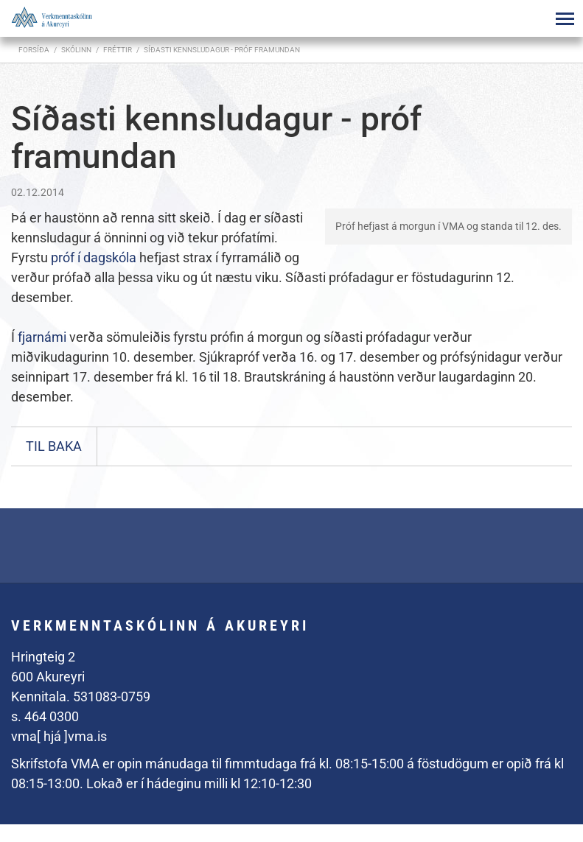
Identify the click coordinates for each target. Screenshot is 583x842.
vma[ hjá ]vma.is (59, 736)
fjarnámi (42, 337)
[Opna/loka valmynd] (564, 18)
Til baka (54, 446)
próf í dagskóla (93, 257)
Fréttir (117, 50)
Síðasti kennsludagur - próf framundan (222, 50)
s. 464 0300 (45, 716)
